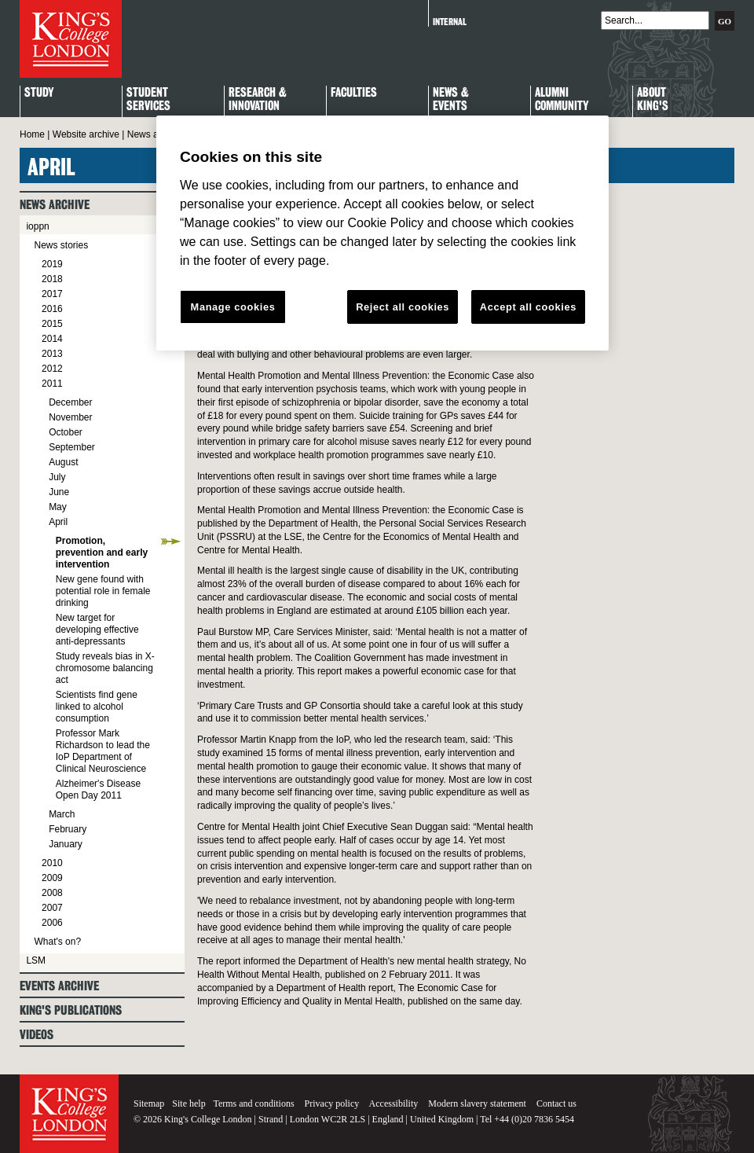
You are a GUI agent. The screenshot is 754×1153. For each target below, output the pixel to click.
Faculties (354, 93)
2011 (52, 383)
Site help (188, 1103)
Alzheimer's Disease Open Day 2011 (98, 789)
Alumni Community (561, 100)
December (70, 402)
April (58, 521)
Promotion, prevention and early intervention (102, 552)
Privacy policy (332, 1103)
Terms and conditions (253, 1103)
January (65, 844)
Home (32, 134)
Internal (450, 22)
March (62, 814)
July (57, 477)
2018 (52, 279)
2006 (52, 922)
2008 (52, 892)
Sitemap (149, 1103)
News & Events (451, 100)
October (65, 432)
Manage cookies (233, 307)
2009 (52, 877)
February (67, 829)
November (70, 417)
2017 (52, 293)
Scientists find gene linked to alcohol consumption (96, 706)
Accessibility (394, 1103)
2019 (52, 264)
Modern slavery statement (477, 1103)
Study (38, 93)
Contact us (556, 1103)
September (72, 447)
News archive (155, 134)
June (59, 492)
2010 (52, 862)
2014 (52, 338)
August (63, 462)
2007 (52, 907)
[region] (382, 233)
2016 (52, 308)
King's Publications (71, 1010)
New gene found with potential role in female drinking (103, 591)
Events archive (59, 986)
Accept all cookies (528, 307)
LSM (36, 960)
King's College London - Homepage (71, 39)
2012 (52, 368)
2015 (52, 323)
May (58, 506)
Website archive (86, 134)
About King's (652, 100)
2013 (52, 353)
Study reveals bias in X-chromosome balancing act (105, 668)
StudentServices (148, 100)
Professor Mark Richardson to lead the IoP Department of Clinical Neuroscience (103, 751)
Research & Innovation (258, 100)
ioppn (37, 226)
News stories (61, 245)
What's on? (57, 941)
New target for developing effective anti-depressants (97, 629)
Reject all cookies (402, 307)
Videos (36, 1035)
